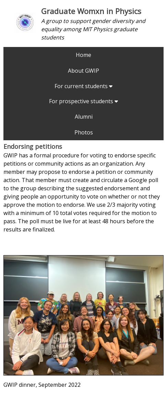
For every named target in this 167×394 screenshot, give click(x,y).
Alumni (84, 116)
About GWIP (83, 70)
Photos (83, 132)
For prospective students (83, 101)
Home (83, 55)
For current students (83, 86)
